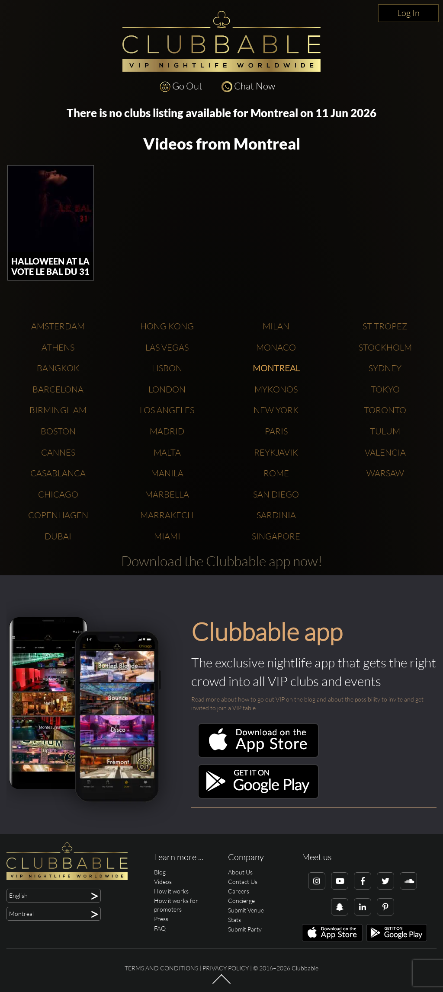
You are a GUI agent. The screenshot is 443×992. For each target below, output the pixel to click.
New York (276, 410)
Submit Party (245, 929)
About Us (240, 872)
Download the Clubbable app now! (221, 560)
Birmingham (58, 410)
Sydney (385, 368)
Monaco (276, 347)
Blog (160, 872)
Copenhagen (58, 515)
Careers (238, 891)
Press (161, 918)
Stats (234, 919)
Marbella (167, 494)
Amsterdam (58, 326)
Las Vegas (167, 347)
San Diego (276, 494)
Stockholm (385, 347)
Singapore (276, 536)
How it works (171, 891)
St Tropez (385, 326)
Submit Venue (246, 910)
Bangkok (58, 368)
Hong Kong (167, 326)
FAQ (160, 928)
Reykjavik (276, 452)
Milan (276, 326)
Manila (167, 473)
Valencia (385, 452)
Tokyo (385, 389)
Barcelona (57, 389)
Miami (167, 536)
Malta (167, 452)
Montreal (276, 368)
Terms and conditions (161, 968)
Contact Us (242, 881)
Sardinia (276, 515)
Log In (408, 12)
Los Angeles (167, 410)
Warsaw (385, 473)
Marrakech (167, 515)
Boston (58, 431)
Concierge (241, 900)
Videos (163, 881)
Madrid (167, 431)
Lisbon (167, 368)
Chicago (58, 494)
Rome (276, 473)
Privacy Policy (225, 968)
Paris (276, 431)
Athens (58, 347)
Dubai (58, 536)
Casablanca (58, 473)
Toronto (385, 410)
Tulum (385, 431)
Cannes (58, 452)
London (167, 389)
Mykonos (276, 389)
